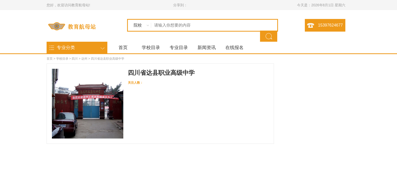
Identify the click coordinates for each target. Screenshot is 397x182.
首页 (123, 47)
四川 (75, 58)
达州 (84, 58)
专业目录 (179, 47)
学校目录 (151, 47)
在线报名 (234, 47)
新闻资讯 (206, 47)
